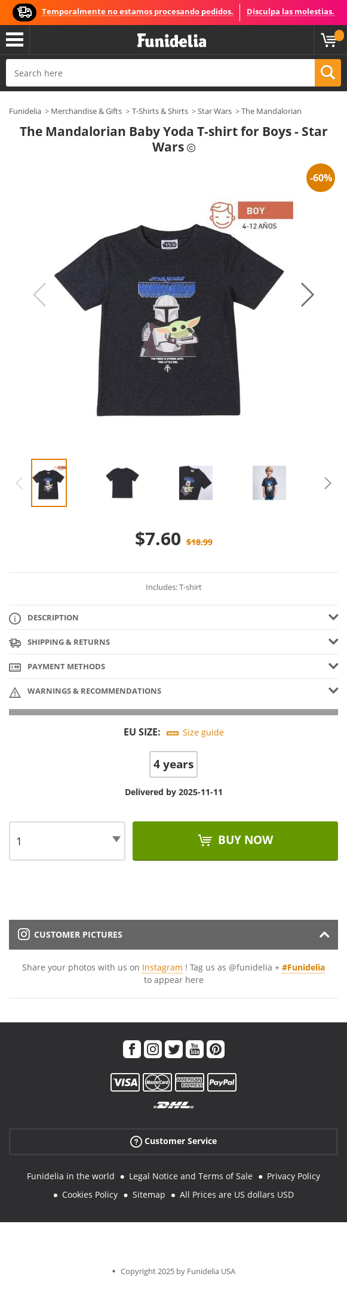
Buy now (244, 840)
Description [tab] (44, 618)
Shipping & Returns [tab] (59, 642)
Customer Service (173, 1141)
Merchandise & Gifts (86, 111)
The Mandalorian (271, 111)
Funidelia (25, 111)
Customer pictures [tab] (70, 934)
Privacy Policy (293, 1176)
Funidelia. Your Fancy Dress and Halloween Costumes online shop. (171, 40)
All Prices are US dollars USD (237, 1194)
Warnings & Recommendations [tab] (85, 691)
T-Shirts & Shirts (160, 111)
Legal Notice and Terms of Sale (191, 1176)
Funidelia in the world (71, 1176)
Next (308, 295)
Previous (39, 295)
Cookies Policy (90, 1194)
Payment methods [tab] (57, 667)
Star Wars (215, 111)
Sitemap (149, 1194)
